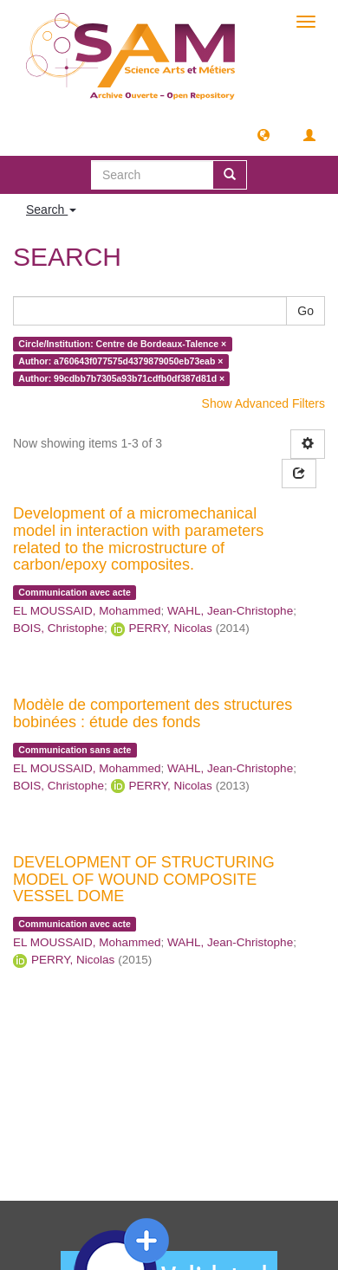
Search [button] (51, 209)
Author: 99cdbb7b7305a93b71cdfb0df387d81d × (121, 378)
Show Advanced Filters (263, 403)
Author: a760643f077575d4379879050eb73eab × (120, 361)
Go (305, 311)
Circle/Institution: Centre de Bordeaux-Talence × (122, 343)
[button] (263, 134)
